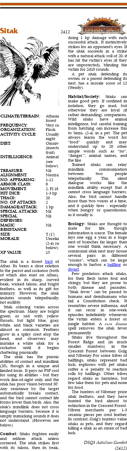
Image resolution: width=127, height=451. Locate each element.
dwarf (73, 269)
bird (49, 261)
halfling (114, 264)
